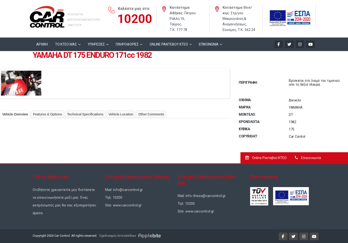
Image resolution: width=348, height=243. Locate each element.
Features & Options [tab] (47, 114)
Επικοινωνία (308, 158)
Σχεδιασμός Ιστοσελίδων (117, 235)
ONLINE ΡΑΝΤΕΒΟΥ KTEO (169, 44)
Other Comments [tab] (151, 114)
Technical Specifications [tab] (85, 114)
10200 (134, 19)
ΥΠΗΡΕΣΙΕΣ (96, 44)
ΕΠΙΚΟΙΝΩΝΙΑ (208, 44)
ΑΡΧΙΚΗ (42, 44)
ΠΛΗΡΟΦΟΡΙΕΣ (127, 44)
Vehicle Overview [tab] (15, 114)
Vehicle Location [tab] (121, 114)
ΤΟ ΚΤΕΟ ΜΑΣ (66, 44)
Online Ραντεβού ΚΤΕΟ (266, 158)
